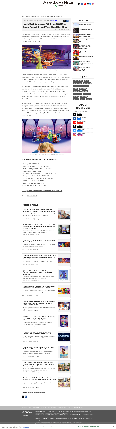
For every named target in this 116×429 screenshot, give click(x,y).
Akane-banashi (87, 83)
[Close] (113, 426)
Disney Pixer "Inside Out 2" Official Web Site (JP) (42, 191)
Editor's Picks (83, 88)
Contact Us (70, 407)
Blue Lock (76, 99)
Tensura (86, 80)
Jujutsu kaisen (83, 96)
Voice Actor (84, 91)
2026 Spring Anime (78, 80)
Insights (75, 88)
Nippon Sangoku (77, 83)
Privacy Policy (44, 407)
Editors (30, 407)
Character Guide (77, 94)
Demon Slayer (87, 94)
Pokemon (76, 96)
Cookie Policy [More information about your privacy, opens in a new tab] (26, 427)
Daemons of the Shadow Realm (81, 86)
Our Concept (24, 407)
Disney (42, 392)
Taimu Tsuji (54, 20)
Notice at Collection (52, 407)
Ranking (82, 99)
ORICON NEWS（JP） (79, 407)
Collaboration (77, 91)
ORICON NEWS (32, 196)
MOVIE (36, 392)
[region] (58, 426)
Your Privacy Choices (62, 407)
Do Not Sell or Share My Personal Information (88, 426)
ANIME (30, 392)
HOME (23, 16)
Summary (89, 99)
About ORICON (36, 407)
